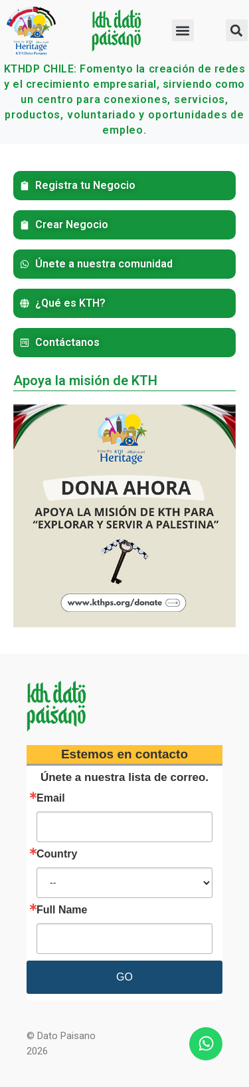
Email (51, 798)
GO (124, 977)
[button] (183, 30)
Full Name (62, 910)
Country (57, 854)
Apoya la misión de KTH (85, 380)
